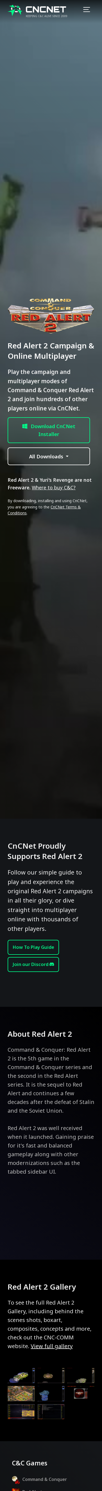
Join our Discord (33, 964)
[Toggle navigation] (86, 10)
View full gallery (52, 1346)
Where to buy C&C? (54, 487)
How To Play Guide (33, 947)
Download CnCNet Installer (48, 430)
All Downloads (46, 456)
